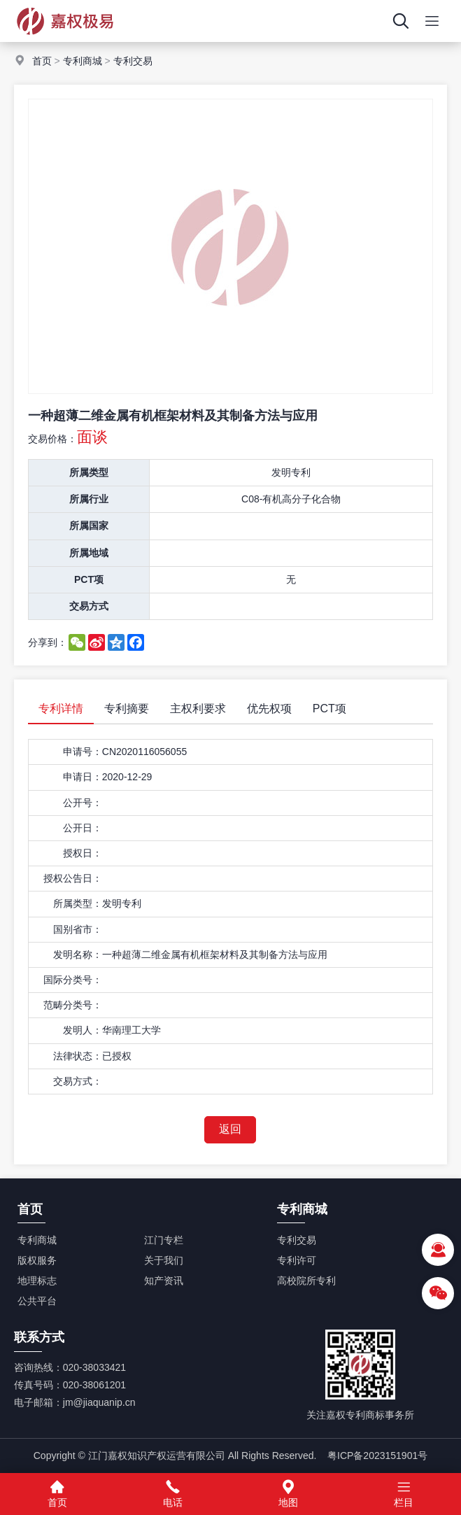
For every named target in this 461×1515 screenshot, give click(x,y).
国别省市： (77, 929)
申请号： (82, 751)
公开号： (82, 802)
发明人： (82, 1030)
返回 (230, 1129)
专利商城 (82, 60)
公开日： (82, 827)
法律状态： (77, 1056)
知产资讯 (163, 1280)
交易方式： (77, 1081)
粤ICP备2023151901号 (377, 1455)
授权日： (82, 853)
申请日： (82, 776)
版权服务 (37, 1260)
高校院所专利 (306, 1280)
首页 (42, 60)
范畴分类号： (72, 1004)
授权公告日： (72, 878)
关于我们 (163, 1260)
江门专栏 (163, 1240)
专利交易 (133, 60)
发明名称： (77, 954)
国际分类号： (72, 979)
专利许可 (296, 1260)
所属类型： (77, 903)
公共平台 (37, 1300)
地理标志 (37, 1280)
